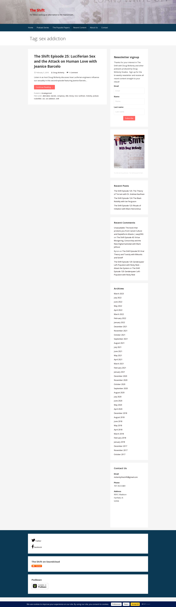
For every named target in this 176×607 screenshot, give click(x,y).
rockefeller (38, 99)
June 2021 (118, 351)
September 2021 (121, 339)
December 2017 (120, 446)
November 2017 (120, 450)
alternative (46, 96)
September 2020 (121, 388)
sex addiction (50, 99)
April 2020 (118, 409)
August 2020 (119, 392)
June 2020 (118, 401)
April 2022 (118, 310)
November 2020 (120, 380)
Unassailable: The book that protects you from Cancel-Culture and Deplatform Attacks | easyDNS (128, 231)
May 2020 (118, 405)
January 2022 (119, 322)
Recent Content (79, 27)
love (76, 96)
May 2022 (118, 306)
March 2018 (119, 434)
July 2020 (117, 396)
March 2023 (119, 293)
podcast (95, 96)
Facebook (37, 546)
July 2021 (117, 347)
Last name (118, 107)
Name (116, 96)
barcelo (53, 96)
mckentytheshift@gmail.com (126, 477)
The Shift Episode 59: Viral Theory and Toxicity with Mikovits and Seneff (129, 254)
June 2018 (118, 421)
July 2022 (117, 297)
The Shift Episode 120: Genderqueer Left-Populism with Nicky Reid (127, 271)
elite (67, 96)
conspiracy (61, 96)
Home (30, 27)
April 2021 (118, 359)
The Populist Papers (61, 27)
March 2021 (119, 363)
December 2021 (120, 326)
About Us (94, 27)
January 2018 (119, 442)
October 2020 (119, 384)
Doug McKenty (58, 72)
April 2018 (118, 429)
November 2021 (120, 330)
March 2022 (119, 314)
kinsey (71, 96)
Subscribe (129, 118)
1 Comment (73, 72)
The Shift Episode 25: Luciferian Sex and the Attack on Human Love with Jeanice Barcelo (65, 61)
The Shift (37, 10)
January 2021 (119, 372)
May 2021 (118, 355)
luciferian (82, 96)
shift (57, 99)
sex (43, 99)
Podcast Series (43, 27)
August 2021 (119, 343)
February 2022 (120, 318)
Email (116, 86)
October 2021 (119, 335)
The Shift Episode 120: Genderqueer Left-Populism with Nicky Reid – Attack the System (129, 265)
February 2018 (120, 438)
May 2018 (118, 425)
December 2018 (120, 413)
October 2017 (119, 454)
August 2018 (119, 417)
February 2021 (120, 368)
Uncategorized (46, 93)
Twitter (36, 540)
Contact (104, 27)
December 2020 (120, 376)
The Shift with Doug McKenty (121, 173)
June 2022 (118, 302)
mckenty (89, 96)
